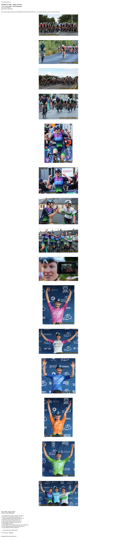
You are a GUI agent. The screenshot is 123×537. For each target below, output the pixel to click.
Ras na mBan (9, 6)
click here (11, 532)
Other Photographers (17, 6)
